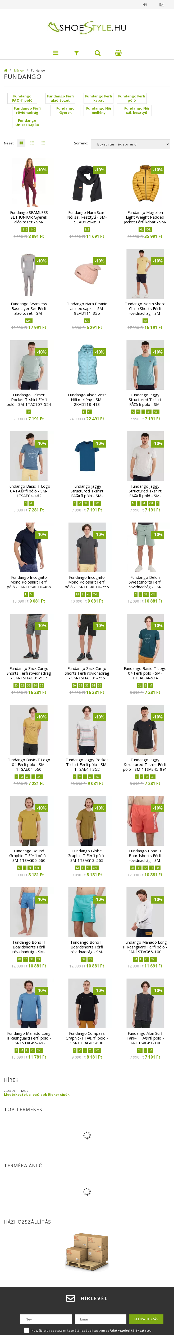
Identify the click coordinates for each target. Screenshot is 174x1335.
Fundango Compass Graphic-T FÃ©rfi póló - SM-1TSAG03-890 (87, 1038)
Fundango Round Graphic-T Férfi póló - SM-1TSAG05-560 (28, 855)
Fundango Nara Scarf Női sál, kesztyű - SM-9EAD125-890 (87, 217)
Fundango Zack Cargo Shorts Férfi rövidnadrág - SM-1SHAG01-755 (87, 673)
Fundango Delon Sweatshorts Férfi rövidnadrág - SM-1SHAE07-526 (145, 584)
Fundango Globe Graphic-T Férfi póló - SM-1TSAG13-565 (87, 855)
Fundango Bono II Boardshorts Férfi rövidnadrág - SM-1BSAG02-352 (145, 857)
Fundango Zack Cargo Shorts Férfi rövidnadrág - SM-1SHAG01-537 (29, 673)
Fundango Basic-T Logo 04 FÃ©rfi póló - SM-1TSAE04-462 (28, 491)
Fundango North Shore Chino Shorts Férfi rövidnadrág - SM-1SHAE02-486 (145, 310)
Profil (161, 4)
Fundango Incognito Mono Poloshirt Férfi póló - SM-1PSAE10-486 (29, 582)
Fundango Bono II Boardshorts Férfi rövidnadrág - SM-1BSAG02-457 (28, 949)
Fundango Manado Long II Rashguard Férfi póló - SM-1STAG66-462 (29, 1038)
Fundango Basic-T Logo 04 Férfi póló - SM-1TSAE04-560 (28, 764)
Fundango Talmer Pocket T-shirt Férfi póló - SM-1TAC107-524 (29, 399)
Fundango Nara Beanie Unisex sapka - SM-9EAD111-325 (86, 308)
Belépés (144, 4)
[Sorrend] (130, 144)
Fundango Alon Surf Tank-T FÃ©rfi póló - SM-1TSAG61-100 (145, 1038)
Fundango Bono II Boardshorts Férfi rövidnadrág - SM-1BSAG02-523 (87, 949)
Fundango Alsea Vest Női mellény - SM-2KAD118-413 (87, 399)
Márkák (19, 70)
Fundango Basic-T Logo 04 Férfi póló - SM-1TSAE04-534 (145, 673)
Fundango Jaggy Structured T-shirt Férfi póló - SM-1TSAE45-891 (145, 764)
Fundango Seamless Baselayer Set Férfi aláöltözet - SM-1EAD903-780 (29, 310)
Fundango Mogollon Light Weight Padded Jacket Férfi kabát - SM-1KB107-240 (145, 219)
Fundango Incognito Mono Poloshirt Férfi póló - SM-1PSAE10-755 (87, 582)
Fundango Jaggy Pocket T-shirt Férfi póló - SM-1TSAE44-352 (87, 764)
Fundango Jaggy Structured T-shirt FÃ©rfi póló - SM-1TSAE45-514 (145, 401)
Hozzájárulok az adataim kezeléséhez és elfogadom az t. (91, 1330)
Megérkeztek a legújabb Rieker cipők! (37, 1094)
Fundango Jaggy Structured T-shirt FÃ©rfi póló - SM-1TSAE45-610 (145, 493)
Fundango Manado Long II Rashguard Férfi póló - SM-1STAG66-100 (145, 947)
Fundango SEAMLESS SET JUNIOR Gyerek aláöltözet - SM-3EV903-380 (29, 219)
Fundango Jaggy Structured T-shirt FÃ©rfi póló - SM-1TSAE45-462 (87, 493)
